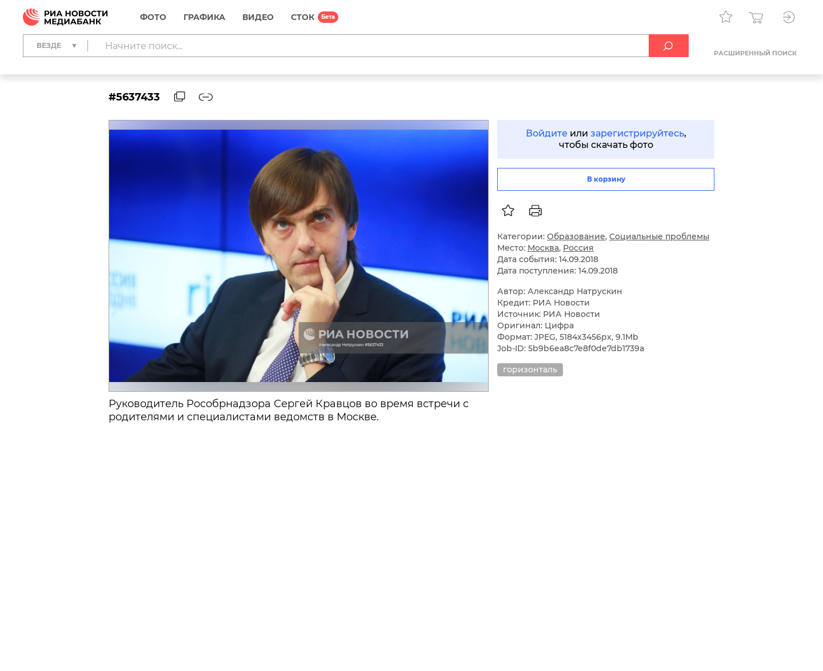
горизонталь (530, 369)
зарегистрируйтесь (637, 133)
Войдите (547, 133)
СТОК (302, 17)
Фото (153, 17)
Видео (258, 17)
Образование (576, 236)
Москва (543, 248)
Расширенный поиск (755, 53)
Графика (204, 17)
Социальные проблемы (659, 236)
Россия (578, 248)
